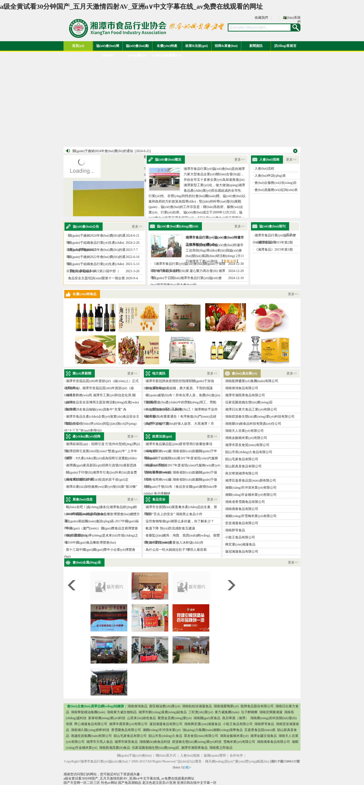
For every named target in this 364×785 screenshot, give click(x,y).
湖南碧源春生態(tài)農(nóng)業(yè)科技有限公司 (260, 416)
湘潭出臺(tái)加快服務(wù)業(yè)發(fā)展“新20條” (101, 486)
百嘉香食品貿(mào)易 (259, 730)
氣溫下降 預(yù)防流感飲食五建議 (170, 528)
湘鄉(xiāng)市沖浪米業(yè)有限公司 (251, 487)
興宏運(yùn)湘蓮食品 (240, 544)
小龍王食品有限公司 (240, 537)
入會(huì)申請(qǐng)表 (270, 175)
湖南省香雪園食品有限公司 (245, 502)
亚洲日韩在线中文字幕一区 (197, 783)
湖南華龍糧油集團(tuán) (88, 712)
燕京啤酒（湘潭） (235, 718)
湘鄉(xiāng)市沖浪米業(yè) (162, 730)
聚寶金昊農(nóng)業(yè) (175, 718)
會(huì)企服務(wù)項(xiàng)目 (276, 183)
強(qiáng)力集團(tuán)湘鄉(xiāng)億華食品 (212, 730)
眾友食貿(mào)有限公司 (201, 736)
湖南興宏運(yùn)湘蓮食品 (202, 724)
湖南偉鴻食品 (137, 706)
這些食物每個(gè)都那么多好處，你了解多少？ (180, 521)
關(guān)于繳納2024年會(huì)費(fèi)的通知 (103, 151)
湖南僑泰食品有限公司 (241, 509)
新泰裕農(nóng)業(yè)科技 (107, 718)
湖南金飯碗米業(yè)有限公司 (246, 438)
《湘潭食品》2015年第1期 (274, 249)
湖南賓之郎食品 (220, 747)
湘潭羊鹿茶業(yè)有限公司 (128, 724)
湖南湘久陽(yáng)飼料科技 (90, 730)
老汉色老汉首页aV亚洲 (159, 783)
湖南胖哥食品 (235, 530)
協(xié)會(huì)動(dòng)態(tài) (137, 47)
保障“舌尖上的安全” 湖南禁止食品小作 (174, 514)
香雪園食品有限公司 (126, 730)
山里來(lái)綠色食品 (141, 718)
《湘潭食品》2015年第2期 (274, 242)
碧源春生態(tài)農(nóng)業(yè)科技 (197, 742)
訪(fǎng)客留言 (285, 46)
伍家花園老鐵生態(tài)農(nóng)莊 (249, 402)
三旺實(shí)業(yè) (200, 712)
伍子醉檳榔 (249, 712)
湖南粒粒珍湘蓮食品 (197, 706)
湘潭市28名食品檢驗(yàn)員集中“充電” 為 (96, 409)
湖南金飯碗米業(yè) (234, 736)
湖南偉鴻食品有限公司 (241, 388)
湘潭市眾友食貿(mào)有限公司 (247, 445)
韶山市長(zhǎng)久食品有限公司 (248, 452)
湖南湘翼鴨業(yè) (226, 706)
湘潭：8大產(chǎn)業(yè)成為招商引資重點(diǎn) (101, 458)
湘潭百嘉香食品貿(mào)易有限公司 (250, 480)
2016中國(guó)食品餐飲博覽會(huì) (91, 542)
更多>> (239, 159)
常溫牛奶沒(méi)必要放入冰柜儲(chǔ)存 (174, 542)
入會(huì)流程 (264, 168)
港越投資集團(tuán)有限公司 (91, 736)
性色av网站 (109, 783)
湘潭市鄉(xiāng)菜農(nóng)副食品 (162, 712)
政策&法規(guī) (196, 46)
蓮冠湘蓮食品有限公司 (241, 551)
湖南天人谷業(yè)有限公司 (244, 431)
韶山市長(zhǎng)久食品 (165, 736)
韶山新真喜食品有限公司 (243, 466)
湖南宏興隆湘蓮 (270, 712)
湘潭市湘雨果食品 (194, 747)
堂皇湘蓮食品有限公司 (241, 523)
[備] (186, 767)
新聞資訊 (256, 46)
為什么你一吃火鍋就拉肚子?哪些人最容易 (176, 549)
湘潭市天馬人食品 (99, 742)
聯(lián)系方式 (166, 755)
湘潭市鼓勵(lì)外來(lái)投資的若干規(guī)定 (97, 479)
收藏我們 (261, 17)
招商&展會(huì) (226, 46)
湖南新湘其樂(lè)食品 (114, 747)
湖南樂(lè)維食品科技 (154, 742)
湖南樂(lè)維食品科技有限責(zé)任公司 (253, 423)
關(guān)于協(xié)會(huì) (134, 755)
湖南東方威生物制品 (122, 712)
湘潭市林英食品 (126, 742)
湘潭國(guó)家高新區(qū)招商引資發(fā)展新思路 (101, 465)
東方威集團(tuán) (227, 712)
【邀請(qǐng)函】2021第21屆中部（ (93, 271)
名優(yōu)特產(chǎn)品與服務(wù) (166, 47)
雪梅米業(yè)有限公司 (239, 742)
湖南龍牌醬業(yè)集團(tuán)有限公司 (251, 381)
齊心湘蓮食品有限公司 (90, 724)
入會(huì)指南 (190, 755)
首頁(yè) (78, 46)
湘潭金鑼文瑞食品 (263, 736)
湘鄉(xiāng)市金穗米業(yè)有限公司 (251, 494)
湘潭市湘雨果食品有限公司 (245, 395)
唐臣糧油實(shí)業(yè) (164, 706)
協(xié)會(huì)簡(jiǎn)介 (107, 47)
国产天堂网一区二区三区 (82, 783)
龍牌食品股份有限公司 (257, 706)
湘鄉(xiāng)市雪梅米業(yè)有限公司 (251, 516)
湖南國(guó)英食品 (206, 718)
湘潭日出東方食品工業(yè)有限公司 (251, 409)
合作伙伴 (236, 755)
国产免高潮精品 (129, 783)
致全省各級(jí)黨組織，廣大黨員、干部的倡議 (179, 388)
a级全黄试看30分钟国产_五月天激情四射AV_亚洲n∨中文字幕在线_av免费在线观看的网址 (131, 6)
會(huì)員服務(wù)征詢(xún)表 (276, 190)
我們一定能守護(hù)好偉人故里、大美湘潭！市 (180, 423)
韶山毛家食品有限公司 (241, 459)
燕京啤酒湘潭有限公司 (241, 473)
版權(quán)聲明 (215, 755)
